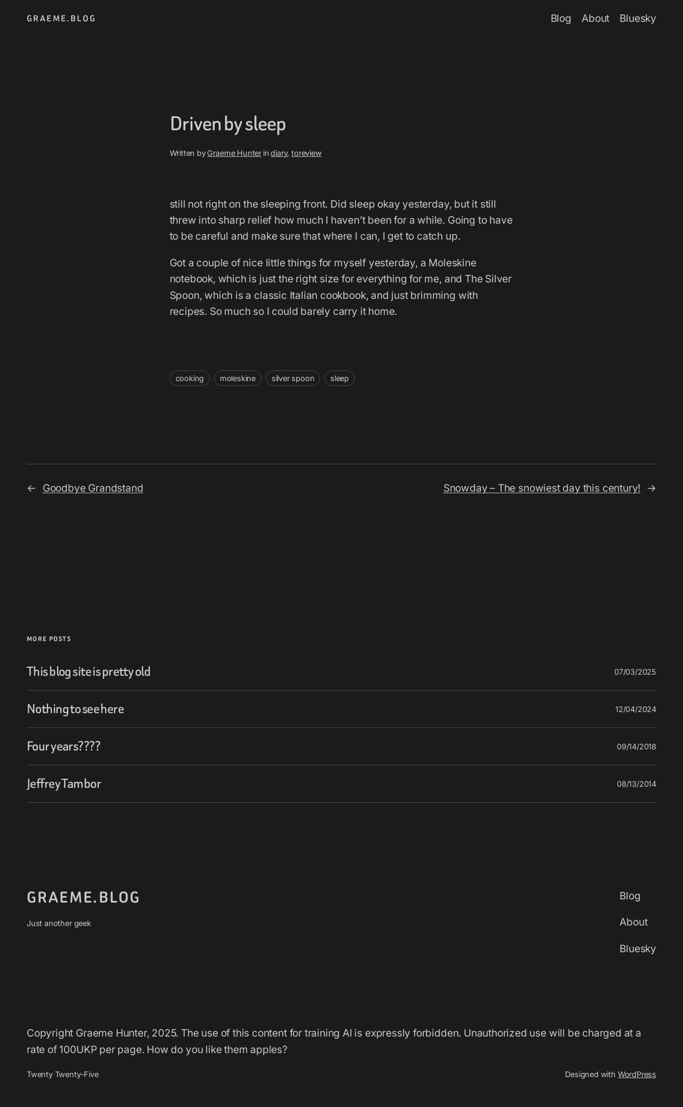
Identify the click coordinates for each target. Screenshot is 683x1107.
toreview (306, 152)
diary (279, 152)
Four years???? (63, 746)
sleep (339, 378)
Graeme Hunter (234, 152)
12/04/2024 (635, 709)
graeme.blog (61, 18)
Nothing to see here (75, 709)
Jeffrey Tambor (64, 784)
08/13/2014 (636, 783)
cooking (190, 378)
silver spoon (293, 378)
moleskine (238, 378)
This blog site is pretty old (88, 671)
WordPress (637, 1074)
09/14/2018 (636, 746)
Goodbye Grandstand (93, 488)
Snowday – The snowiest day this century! (541, 488)
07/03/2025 (635, 671)
